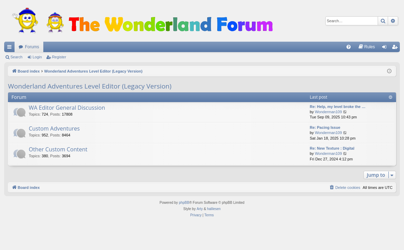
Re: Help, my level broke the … (338, 107)
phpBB (184, 203)
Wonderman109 (328, 112)
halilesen (213, 209)
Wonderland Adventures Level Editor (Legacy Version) (90, 86)
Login (37, 57)
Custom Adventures (54, 128)
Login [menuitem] (385, 48)
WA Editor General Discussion (67, 107)
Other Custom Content (58, 149)
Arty (199, 209)
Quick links (11, 48)
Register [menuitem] (396, 48)
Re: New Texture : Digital (332, 148)
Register (59, 57)
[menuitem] (348, 47)
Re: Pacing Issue (325, 127)
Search (16, 57)
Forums (32, 46)
